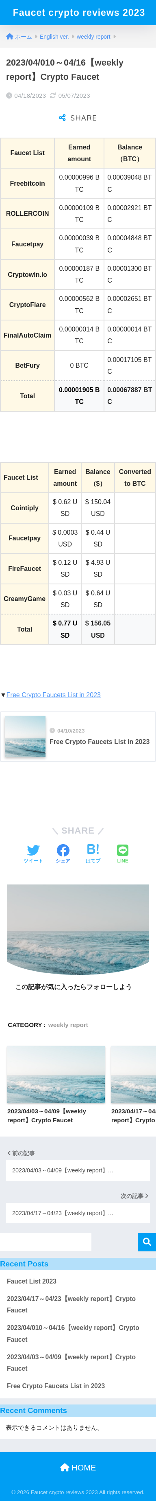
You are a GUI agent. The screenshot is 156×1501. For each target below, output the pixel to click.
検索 (147, 1242)
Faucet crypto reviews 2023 (79, 12)
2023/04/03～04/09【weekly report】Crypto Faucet (71, 1363)
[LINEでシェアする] (122, 855)
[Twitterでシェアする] (33, 855)
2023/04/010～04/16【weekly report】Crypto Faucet (73, 1333)
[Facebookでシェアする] (63, 855)
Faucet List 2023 (31, 1281)
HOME (78, 1467)
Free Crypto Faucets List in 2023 (53, 694)
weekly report (68, 1024)
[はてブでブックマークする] (93, 855)
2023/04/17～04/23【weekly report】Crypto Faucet (71, 1304)
